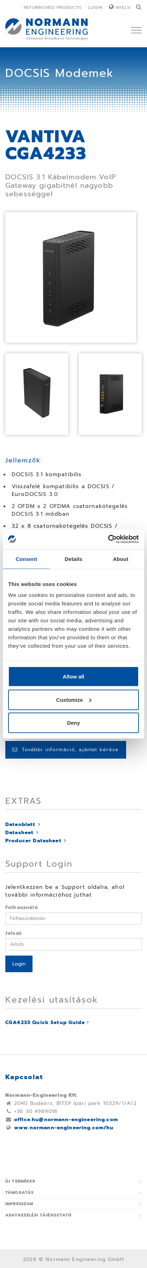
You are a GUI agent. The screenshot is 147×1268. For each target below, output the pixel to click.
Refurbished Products (53, 7)
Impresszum (19, 1204)
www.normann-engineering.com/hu (64, 1127)
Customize (74, 699)
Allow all (73, 677)
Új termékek (20, 1181)
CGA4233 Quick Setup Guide (45, 1022)
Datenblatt (20, 824)
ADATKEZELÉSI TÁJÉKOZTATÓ (38, 1215)
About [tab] (120, 559)
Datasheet (19, 832)
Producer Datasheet (33, 840)
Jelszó (13, 933)
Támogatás (19, 1193)
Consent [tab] (26, 559)
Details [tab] (73, 559)
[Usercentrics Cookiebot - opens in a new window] (108, 539)
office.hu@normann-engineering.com (66, 1119)
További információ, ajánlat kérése (65, 749)
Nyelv (123, 7)
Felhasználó (21, 907)
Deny (73, 723)
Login (95, 7)
